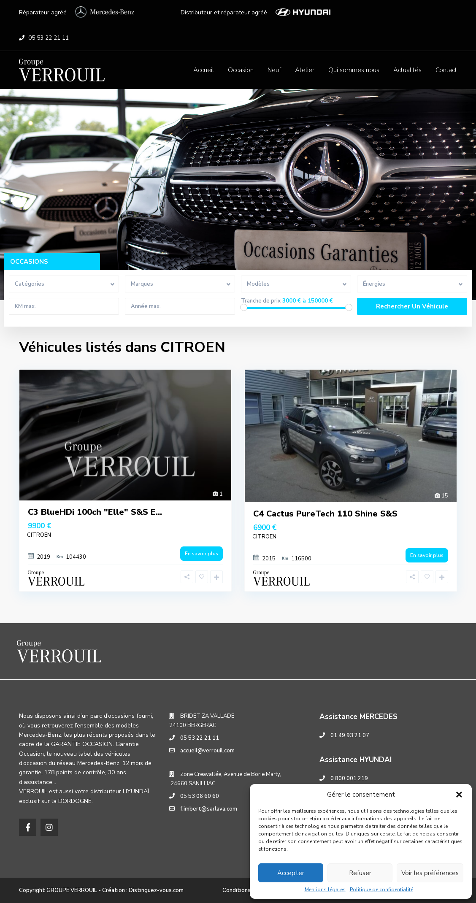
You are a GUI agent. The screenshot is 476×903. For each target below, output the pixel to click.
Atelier (304, 70)
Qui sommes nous (353, 70)
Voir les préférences (430, 873)
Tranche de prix (261, 301)
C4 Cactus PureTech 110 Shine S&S (325, 513)
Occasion (241, 70)
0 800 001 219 (349, 778)
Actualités (407, 70)
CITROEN (39, 535)
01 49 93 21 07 (349, 735)
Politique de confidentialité (381, 889)
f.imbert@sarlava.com (208, 809)
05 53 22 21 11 (48, 38)
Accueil (203, 70)
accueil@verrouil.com (207, 750)
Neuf (274, 70)
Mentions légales (325, 889)
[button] (459, 794)
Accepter (290, 873)
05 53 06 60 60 (199, 796)
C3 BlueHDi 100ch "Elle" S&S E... (95, 512)
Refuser (360, 873)
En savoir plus (201, 553)
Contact (446, 70)
